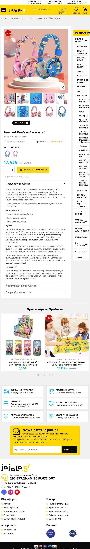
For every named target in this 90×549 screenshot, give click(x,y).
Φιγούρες (83, 115)
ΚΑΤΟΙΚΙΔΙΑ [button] (81, 237)
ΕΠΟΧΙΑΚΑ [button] (80, 251)
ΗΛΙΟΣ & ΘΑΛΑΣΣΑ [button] (81, 196)
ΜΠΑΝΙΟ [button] (81, 86)
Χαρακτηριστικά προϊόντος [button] (21, 285)
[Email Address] (37, 449)
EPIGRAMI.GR (55, 2)
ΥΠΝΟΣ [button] (80, 71)
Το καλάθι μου (10, 529)
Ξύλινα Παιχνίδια (83, 132)
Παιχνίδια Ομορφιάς (83, 161)
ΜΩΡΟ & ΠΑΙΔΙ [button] (79, 40)
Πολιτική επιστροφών (59, 503)
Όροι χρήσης (55, 518)
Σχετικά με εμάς (11, 507)
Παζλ (81, 111)
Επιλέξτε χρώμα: (12, 147)
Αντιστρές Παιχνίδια (83, 126)
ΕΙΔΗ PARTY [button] (80, 65)
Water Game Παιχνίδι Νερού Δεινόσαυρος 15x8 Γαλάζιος (23, 363)
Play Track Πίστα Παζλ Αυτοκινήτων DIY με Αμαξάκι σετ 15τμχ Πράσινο (66, 363)
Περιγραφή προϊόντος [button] (18, 183)
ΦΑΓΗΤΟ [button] (81, 91)
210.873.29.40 (21, 478)
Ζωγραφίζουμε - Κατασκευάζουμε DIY (84, 153)
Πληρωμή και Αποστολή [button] (18, 292)
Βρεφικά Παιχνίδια (83, 120)
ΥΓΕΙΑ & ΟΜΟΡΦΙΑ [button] (80, 221)
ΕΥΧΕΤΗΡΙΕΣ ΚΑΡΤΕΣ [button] (82, 81)
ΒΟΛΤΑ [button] (80, 75)
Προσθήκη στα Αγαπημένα (16, 176)
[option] (9, 98)
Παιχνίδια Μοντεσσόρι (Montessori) (84, 139)
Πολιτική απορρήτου (58, 515)
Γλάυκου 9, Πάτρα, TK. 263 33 (16, 486)
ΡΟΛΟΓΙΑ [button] (81, 46)
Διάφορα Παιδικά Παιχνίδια (83, 182)
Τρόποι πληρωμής (57, 507)
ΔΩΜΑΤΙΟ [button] (81, 190)
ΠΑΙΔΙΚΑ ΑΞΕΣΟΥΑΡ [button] (82, 52)
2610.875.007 (44, 478)
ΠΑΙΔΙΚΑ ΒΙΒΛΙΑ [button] (80, 58)
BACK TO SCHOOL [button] (81, 204)
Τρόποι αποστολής (58, 511)
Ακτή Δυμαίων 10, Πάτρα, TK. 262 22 (19, 482)
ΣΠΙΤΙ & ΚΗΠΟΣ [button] (78, 212)
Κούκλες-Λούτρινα (83, 167)
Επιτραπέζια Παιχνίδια (84, 100)
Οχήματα (83, 146)
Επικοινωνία (9, 515)
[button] (85, 10)
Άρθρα (7, 503)
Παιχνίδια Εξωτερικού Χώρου (84, 174)
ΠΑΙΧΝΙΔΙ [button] (81, 95)
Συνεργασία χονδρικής (14, 518)
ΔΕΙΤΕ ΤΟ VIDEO (21, 123)
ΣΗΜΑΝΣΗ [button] (80, 257)
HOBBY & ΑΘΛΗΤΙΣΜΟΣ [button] (81, 229)
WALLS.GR (76, 2)
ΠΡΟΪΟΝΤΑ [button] (44, 10)
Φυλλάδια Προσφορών (14, 511)
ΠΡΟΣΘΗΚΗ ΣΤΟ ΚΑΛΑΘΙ (35, 169)
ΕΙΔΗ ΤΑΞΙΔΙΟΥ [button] (80, 244)
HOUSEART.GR (34, 2)
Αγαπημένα (9, 533)
